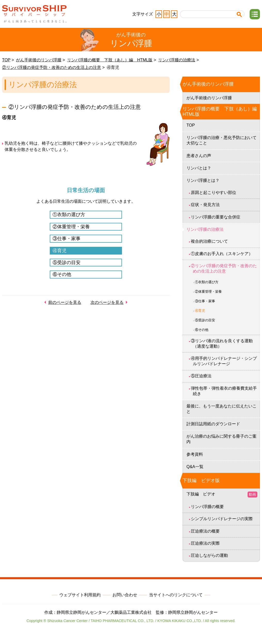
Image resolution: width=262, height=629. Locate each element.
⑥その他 (62, 274)
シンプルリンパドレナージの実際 (222, 519)
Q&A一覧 (194, 466)
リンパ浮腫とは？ (202, 180)
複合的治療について (209, 241)
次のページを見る (107, 302)
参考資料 (194, 454)
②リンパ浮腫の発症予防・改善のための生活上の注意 (51, 67)
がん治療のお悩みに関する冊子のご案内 (221, 439)
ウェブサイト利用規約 (80, 595)
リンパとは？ (198, 168)
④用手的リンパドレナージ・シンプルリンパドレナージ (224, 361)
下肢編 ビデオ (221, 494)
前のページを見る (64, 302)
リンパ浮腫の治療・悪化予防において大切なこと (221, 140)
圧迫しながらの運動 (209, 555)
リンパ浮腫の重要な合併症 (215, 217)
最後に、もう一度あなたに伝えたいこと (221, 409)
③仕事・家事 (66, 238)
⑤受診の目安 (66, 262)
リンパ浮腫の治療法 (176, 60)
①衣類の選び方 (69, 214)
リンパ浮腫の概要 (207, 506)
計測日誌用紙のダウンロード (213, 424)
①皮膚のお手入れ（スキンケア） (222, 253)
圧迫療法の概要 (205, 531)
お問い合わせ (124, 595)
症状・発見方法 (205, 204)
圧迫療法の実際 (205, 543)
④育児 (60, 250)
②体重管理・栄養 (71, 226)
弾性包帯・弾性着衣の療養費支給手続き (224, 391)
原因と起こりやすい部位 (213, 192)
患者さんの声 (198, 155)
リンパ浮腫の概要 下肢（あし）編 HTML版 (110, 60)
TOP (6, 60)
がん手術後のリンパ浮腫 (38, 60)
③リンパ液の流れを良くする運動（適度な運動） (222, 343)
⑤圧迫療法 (201, 376)
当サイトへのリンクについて (176, 595)
